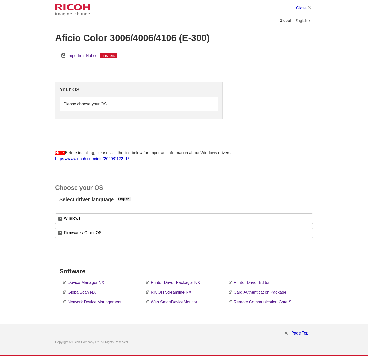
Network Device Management (94, 302)
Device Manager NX (86, 282)
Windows (72, 218)
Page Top (299, 333)
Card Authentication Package (260, 292)
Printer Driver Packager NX (175, 282)
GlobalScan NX (82, 292)
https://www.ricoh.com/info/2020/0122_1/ (92, 159)
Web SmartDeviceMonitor (174, 302)
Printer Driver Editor (251, 282)
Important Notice (82, 55)
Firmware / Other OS (83, 233)
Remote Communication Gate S (262, 302)
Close (301, 8)
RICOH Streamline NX (171, 292)
